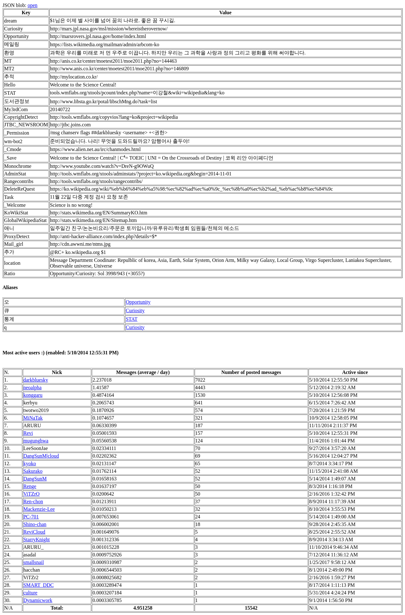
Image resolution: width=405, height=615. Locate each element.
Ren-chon (33, 501)
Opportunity (138, 302)
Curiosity (135, 310)
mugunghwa (35, 440)
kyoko (29, 463)
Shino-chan (35, 524)
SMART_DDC (38, 585)
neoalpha (32, 387)
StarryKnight (36, 539)
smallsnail (33, 562)
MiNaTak (33, 418)
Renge (29, 486)
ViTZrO (31, 494)
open (32, 5)
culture (30, 592)
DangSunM (35, 478)
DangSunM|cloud (41, 456)
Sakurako (32, 471)
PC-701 (31, 516)
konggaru (32, 395)
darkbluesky (35, 380)
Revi (28, 433)
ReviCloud (34, 532)
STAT (131, 319)
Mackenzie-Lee (39, 509)
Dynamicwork (38, 600)
